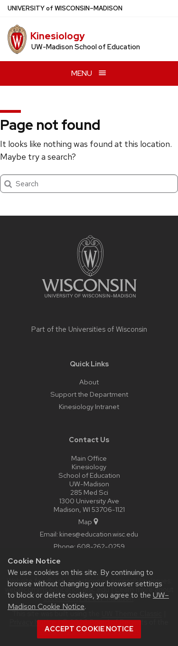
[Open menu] (89, 73)
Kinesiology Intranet (89, 406)
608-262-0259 (101, 546)
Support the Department (89, 394)
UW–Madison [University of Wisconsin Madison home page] (65, 8)
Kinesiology (57, 36)
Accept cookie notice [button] (89, 629)
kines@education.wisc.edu (98, 533)
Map (89, 521)
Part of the (89, 329)
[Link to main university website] (89, 299)
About (89, 381)
